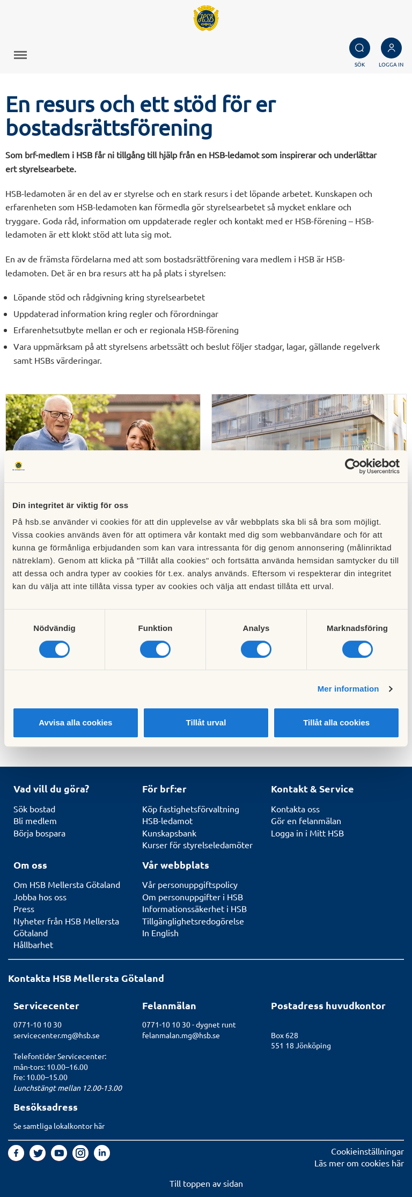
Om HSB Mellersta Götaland (66, 884)
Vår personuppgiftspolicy (190, 884)
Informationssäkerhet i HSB (194, 908)
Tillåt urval (206, 722)
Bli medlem (35, 820)
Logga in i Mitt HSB (307, 832)
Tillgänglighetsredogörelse (193, 920)
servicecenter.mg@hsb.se (56, 1035)
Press (23, 908)
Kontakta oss (295, 808)
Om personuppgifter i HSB (192, 896)
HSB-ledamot (167, 820)
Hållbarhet (33, 944)
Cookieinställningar (367, 1150)
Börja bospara (39, 832)
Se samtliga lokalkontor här (59, 1125)
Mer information (348, 688)
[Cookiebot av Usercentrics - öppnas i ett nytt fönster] (353, 466)
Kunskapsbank (169, 832)
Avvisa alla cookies (75, 722)
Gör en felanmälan (306, 820)
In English (160, 932)
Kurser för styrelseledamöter (197, 844)
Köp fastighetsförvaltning (190, 808)
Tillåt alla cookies (336, 722)
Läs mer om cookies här (359, 1162)
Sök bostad (34, 808)
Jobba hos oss (40, 896)
